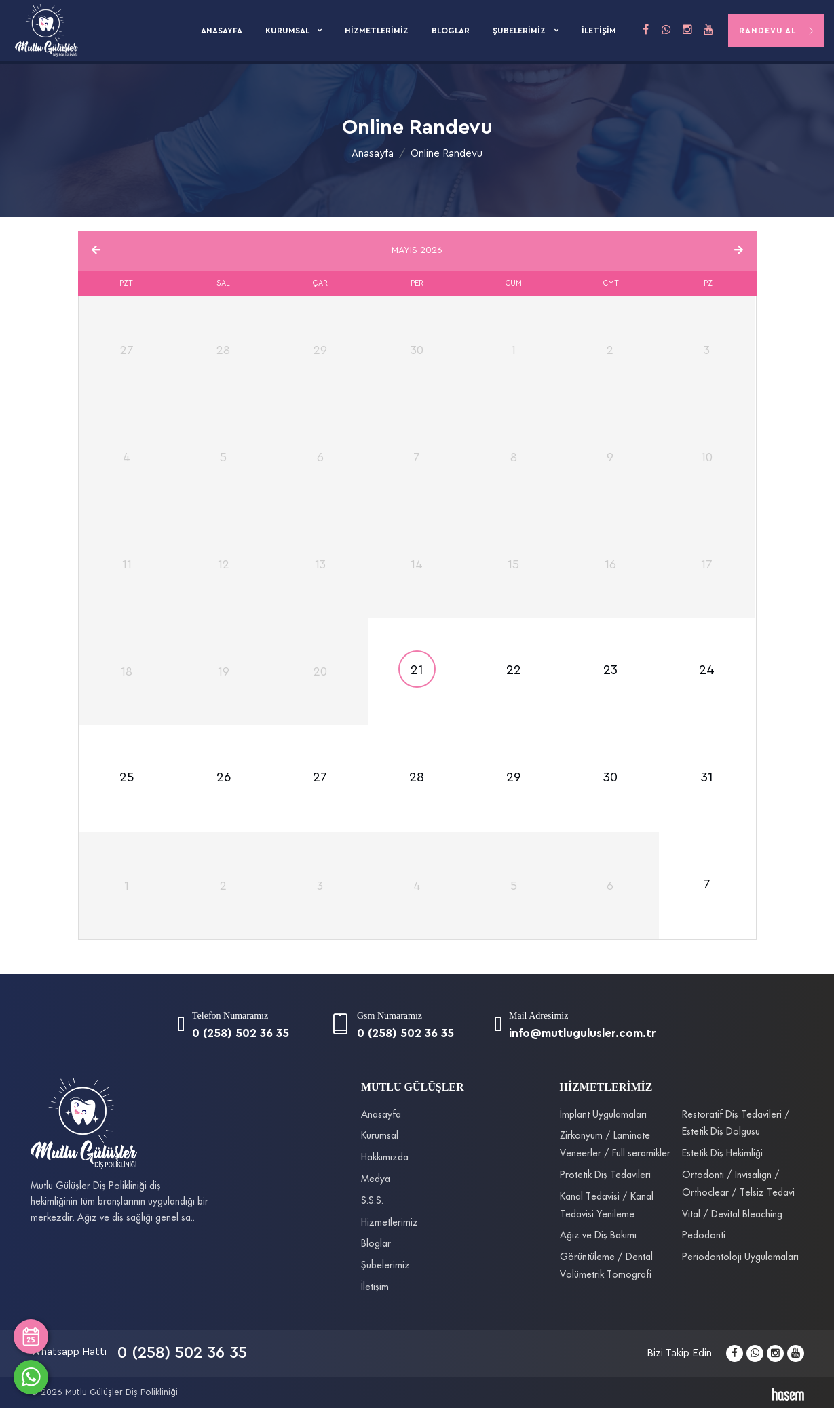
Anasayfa (221, 30)
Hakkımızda (385, 1157)
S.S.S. (372, 1201)
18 (126, 671)
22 (513, 670)
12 (223, 564)
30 (610, 777)
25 (126, 777)
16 (610, 564)
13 (320, 564)
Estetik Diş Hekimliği (722, 1153)
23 (610, 670)
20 (320, 671)
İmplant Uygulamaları (603, 1115)
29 (513, 777)
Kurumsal (288, 30)
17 (707, 564)
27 (320, 777)
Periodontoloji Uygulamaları (740, 1257)
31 (707, 777)
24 (707, 670)
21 (417, 670)
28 (416, 777)
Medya (375, 1179)
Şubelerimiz (520, 30)
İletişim (599, 30)
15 (513, 564)
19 (223, 671)
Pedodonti (703, 1235)
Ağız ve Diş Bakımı (598, 1235)
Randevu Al (776, 31)
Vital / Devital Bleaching (732, 1214)
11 (127, 564)
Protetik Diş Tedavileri (605, 1175)
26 (223, 777)
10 (707, 457)
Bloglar (451, 30)
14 (417, 564)
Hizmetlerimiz (377, 30)
